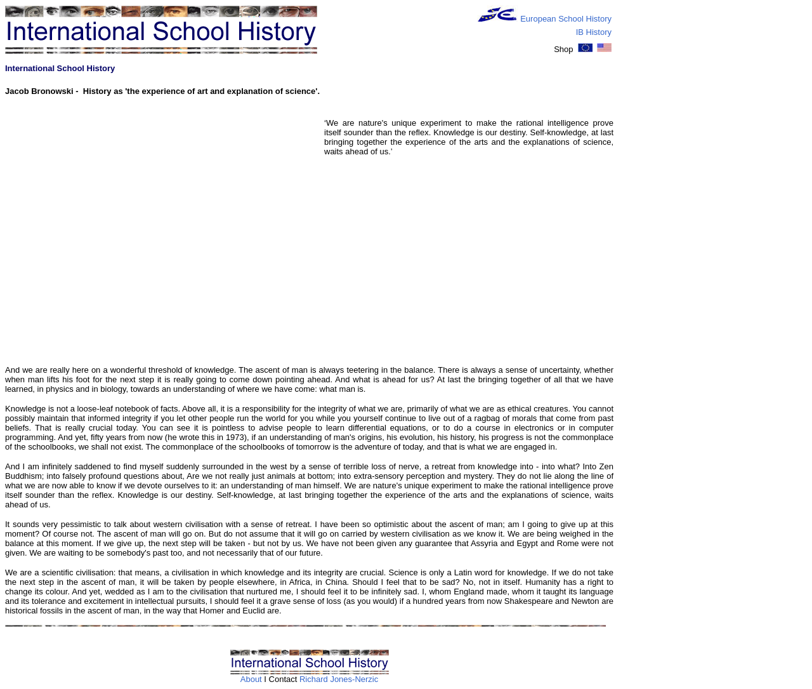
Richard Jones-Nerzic (338, 679)
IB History (594, 32)
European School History (566, 18)
